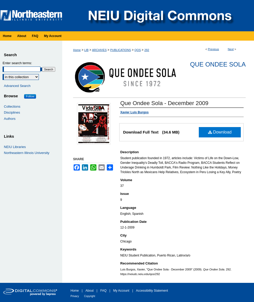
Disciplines (12, 112)
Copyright (89, 296)
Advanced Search (17, 86)
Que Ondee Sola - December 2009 (164, 103)
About (90, 290)
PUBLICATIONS (120, 49)
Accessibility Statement (152, 290)
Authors (10, 119)
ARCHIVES (99, 49)
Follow (30, 96)
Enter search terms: (17, 63)
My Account (121, 290)
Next (231, 49)
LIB (86, 49)
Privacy (74, 296)
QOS (138, 49)
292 (146, 49)
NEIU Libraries (15, 147)
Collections (12, 106)
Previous (213, 49)
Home (77, 49)
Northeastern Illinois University (27, 153)
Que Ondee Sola (218, 64)
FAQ (103, 290)
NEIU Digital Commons (159, 15)
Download (220, 132)
